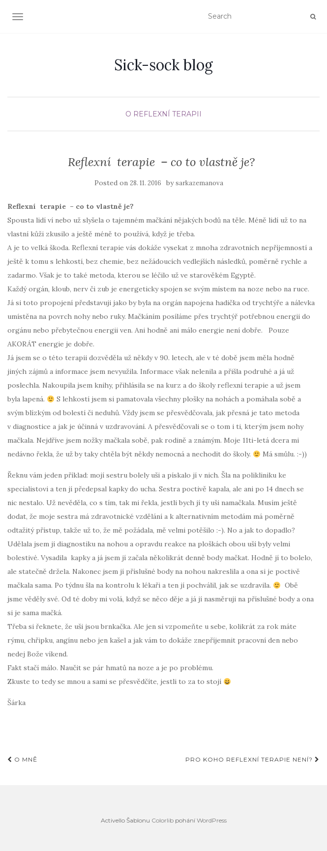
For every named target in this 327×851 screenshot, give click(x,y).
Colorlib (162, 820)
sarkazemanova (199, 183)
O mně (22, 759)
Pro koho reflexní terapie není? (252, 759)
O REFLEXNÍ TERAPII (163, 114)
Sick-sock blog (163, 64)
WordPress (212, 820)
